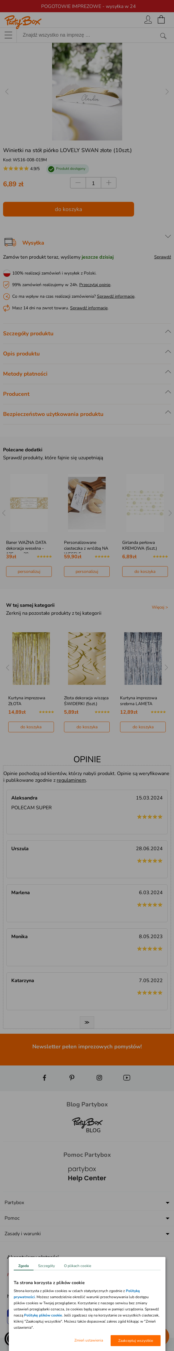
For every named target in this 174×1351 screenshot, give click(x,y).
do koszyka (68, 209)
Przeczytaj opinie (94, 285)
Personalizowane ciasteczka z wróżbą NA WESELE (86, 548)
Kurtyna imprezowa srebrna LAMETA (138, 701)
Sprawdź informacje (115, 296)
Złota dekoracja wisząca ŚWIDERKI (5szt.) (86, 701)
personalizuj (29, 571)
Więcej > (160, 607)
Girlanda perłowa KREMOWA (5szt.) (139, 545)
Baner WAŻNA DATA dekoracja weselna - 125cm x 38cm (26, 548)
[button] (12, 1339)
